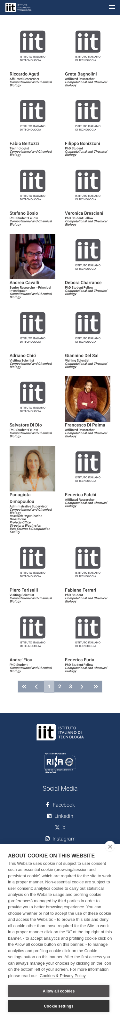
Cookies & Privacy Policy (63, 975)
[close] (110, 846)
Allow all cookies (59, 991)
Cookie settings (58, 1006)
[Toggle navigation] (112, 7)
